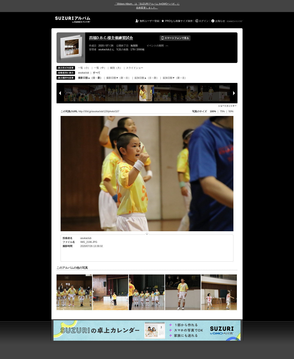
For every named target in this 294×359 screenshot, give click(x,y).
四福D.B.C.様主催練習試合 (111, 38)
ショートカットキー (227, 106)
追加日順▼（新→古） (175, 77)
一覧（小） (84, 67)
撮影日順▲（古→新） (90, 77)
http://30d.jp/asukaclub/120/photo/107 (98, 111)
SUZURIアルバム (72, 19)
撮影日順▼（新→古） (118, 77)
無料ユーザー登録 (149, 21)
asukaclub (83, 72)
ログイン (204, 21)
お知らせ (220, 21)
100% (213, 111)
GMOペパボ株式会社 (235, 21)
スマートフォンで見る (175, 38)
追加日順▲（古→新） (146, 77)
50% (231, 111)
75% (222, 111)
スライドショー (134, 67)
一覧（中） (100, 67)
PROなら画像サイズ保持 (179, 21)
